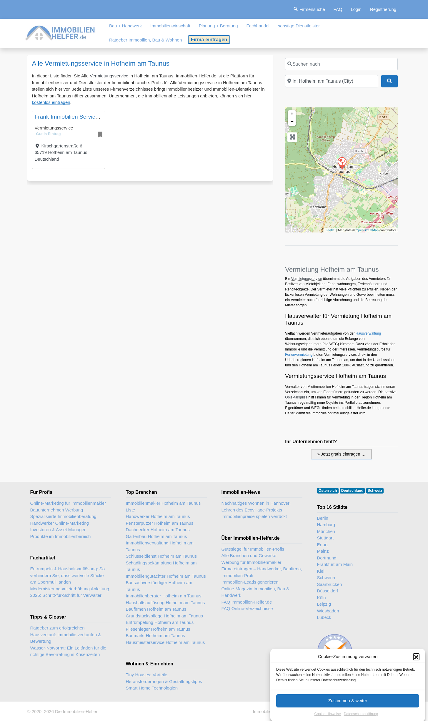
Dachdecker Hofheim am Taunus (158, 529)
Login (356, 9)
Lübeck (324, 617)
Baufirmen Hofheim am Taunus (156, 609)
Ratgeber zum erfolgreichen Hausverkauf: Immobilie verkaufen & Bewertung (65, 634)
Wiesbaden (328, 610)
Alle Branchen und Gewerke (249, 555)
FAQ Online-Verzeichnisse (247, 608)
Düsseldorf (327, 590)
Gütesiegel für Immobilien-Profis (253, 548)
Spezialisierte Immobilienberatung (63, 516)
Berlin (322, 518)
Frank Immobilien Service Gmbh (75, 117)
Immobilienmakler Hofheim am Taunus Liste (163, 506)
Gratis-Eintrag (48, 134)
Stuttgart (325, 537)
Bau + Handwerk (125, 25)
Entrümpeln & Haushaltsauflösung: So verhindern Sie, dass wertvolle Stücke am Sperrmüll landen (67, 575)
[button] (416, 678)
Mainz (323, 551)
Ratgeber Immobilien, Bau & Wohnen (145, 39)
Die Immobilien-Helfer (76, 711)
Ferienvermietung (298, 355)
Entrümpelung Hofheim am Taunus (160, 622)
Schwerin (326, 577)
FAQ (338, 9)
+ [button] (292, 114)
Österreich (328, 491)
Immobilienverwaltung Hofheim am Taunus (160, 546)
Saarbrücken (329, 584)
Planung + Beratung (218, 25)
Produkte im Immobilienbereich (60, 536)
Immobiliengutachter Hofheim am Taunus (166, 576)
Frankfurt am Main (335, 564)
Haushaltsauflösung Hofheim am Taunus (165, 602)
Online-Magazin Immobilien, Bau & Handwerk (255, 592)
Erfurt (322, 544)
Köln (321, 597)
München (326, 531)
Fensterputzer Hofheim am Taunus (160, 523)
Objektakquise (296, 397)
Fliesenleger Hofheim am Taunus (158, 629)
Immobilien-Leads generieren (250, 581)
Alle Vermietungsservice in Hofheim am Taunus (101, 63)
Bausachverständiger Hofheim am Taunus (159, 586)
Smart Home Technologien (152, 687)
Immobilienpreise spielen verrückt (254, 516)
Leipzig (324, 604)
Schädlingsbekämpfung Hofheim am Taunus (161, 566)
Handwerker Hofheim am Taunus (158, 516)
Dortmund (327, 557)
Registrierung (383, 9)
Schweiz (375, 491)
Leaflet (330, 230)
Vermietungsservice (109, 75)
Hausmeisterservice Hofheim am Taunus (165, 642)
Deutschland (47, 159)
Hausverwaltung (368, 333)
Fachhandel (257, 25)
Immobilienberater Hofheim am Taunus (163, 595)
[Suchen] (389, 81)
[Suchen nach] (341, 64)
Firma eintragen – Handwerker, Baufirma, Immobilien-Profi (262, 572)
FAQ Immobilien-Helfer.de (247, 601)
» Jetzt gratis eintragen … (341, 454)
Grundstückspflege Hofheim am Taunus (164, 615)
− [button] (292, 121)
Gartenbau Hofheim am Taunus (156, 536)
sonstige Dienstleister (299, 25)
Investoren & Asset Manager (58, 529)
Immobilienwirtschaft (170, 25)
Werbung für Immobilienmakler (252, 562)
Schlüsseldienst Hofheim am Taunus (161, 556)
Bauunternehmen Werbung (56, 509)
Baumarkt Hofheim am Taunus (155, 635)
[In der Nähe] (331, 81)
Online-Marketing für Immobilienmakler (68, 503)
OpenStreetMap (367, 230)
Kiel (320, 571)
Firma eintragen (209, 39)
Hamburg (326, 524)
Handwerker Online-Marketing (59, 523)
